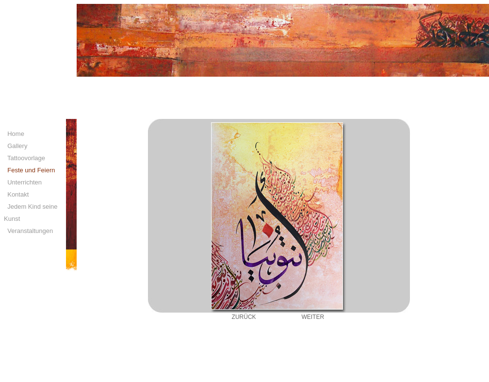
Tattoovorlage (24, 158)
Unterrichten (23, 182)
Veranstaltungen (28, 230)
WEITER (312, 317)
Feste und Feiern (29, 170)
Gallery (15, 145)
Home (14, 133)
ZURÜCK (244, 317)
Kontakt (16, 194)
